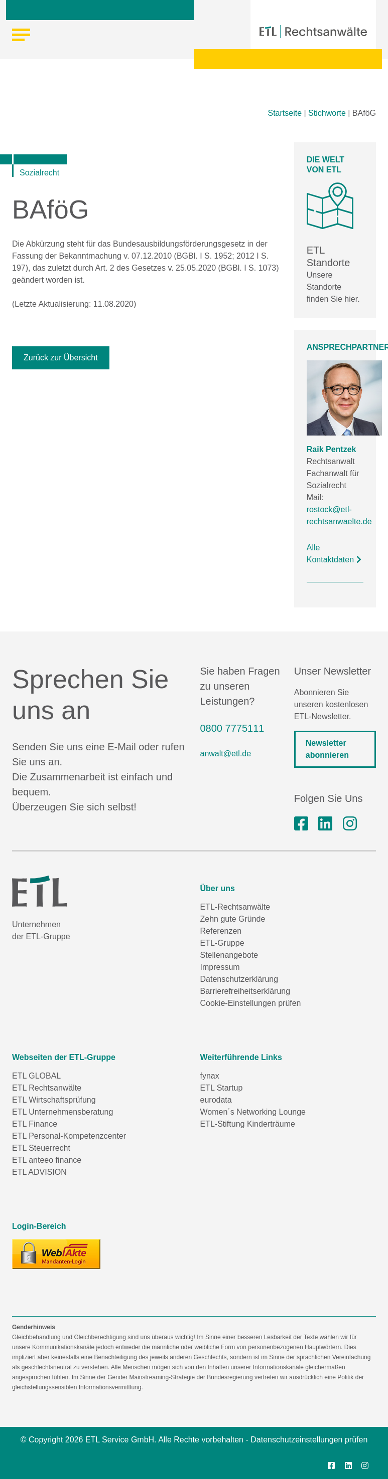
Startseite (285, 113)
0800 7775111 (232, 728)
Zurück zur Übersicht (61, 357)
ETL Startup (221, 1088)
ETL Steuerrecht (41, 1148)
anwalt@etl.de (225, 753)
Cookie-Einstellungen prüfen (250, 1003)
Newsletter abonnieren (327, 749)
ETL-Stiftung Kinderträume (247, 1124)
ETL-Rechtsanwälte (235, 907)
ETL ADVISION (39, 1172)
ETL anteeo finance (46, 1160)
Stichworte (327, 113)
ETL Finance (34, 1124)
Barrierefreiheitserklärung (245, 991)
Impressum (220, 967)
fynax (209, 1076)
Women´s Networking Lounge (253, 1112)
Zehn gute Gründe (233, 919)
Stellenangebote (229, 955)
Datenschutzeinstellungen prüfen (308, 1439)
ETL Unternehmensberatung (62, 1112)
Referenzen (221, 931)
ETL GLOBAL (36, 1076)
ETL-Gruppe (222, 943)
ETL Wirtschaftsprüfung (54, 1100)
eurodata (216, 1100)
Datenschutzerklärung (239, 979)
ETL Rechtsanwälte (46, 1088)
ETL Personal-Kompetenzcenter (69, 1136)
